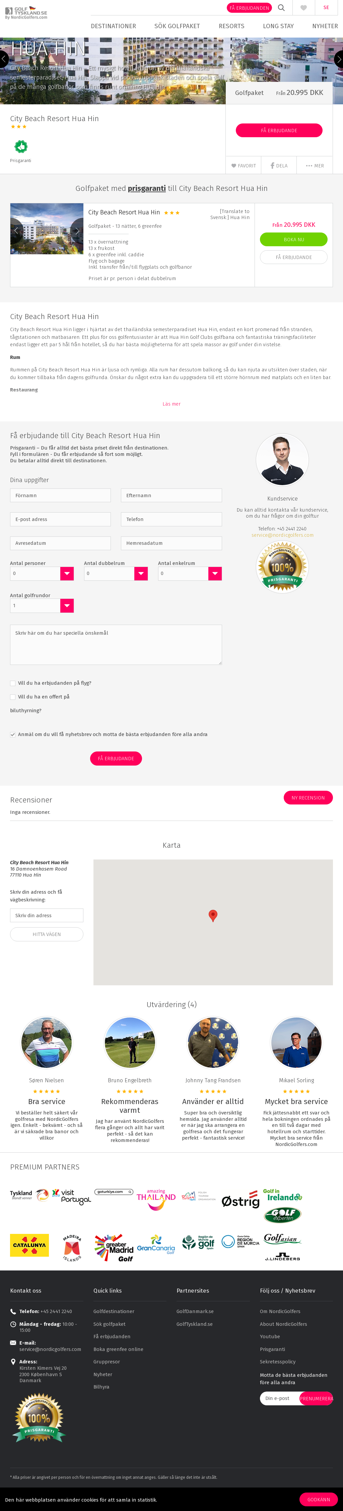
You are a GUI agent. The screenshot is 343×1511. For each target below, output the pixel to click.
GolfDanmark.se (195, 1330)
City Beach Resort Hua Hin (124, 231)
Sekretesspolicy (277, 1380)
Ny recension (308, 816)
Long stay (275, 26)
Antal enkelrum (176, 582)
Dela (278, 184)
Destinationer (116, 26)
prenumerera (316, 1417)
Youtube (270, 1355)
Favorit (243, 184)
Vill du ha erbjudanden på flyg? (54, 701)
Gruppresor (106, 1380)
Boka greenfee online (118, 1368)
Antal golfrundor (30, 614)
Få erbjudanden (244, 8)
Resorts (230, 26)
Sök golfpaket (178, 26)
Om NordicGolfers (280, 1330)
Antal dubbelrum (104, 582)
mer (314, 184)
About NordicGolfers (283, 1343)
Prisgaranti (272, 1368)
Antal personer (28, 582)
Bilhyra (101, 1405)
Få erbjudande (279, 149)
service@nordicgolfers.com (283, 554)
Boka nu (294, 258)
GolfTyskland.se (195, 1343)
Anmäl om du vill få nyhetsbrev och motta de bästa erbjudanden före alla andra (112, 753)
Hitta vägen (46, 953)
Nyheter (320, 26)
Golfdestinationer (113, 1330)
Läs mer (171, 422)
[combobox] (42, 592)
